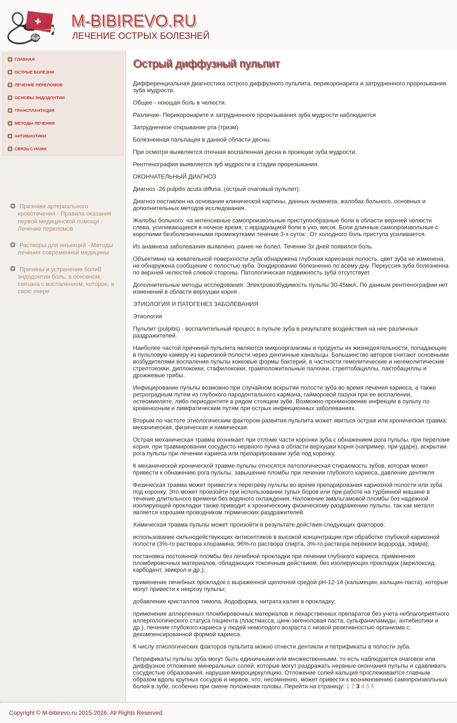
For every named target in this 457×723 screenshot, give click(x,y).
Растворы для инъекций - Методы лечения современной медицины (65, 249)
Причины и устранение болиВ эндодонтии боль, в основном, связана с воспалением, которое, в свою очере (66, 280)
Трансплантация (34, 110)
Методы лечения (34, 123)
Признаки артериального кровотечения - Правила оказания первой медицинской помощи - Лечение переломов (65, 217)
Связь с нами (31, 149)
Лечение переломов (39, 85)
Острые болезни (34, 72)
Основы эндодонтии (39, 97)
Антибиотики (30, 136)
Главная (25, 59)
